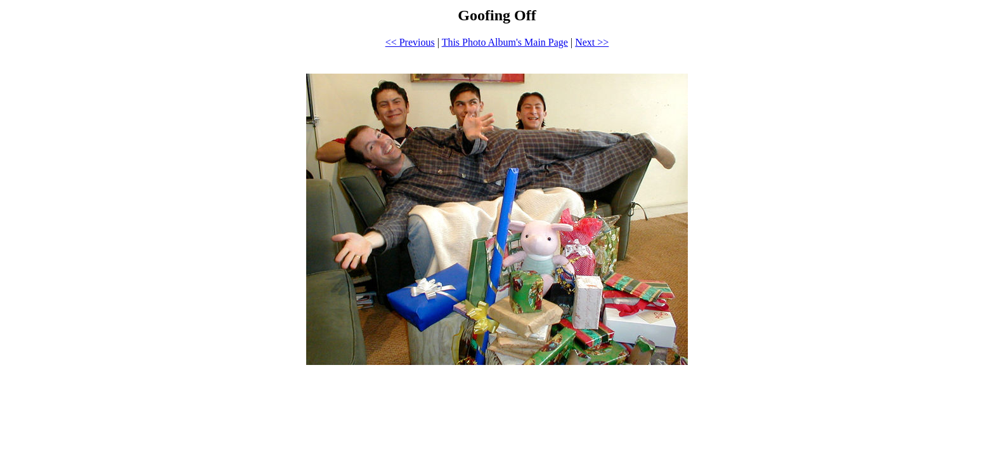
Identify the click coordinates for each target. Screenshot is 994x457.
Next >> (592, 42)
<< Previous (410, 42)
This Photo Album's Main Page (505, 42)
